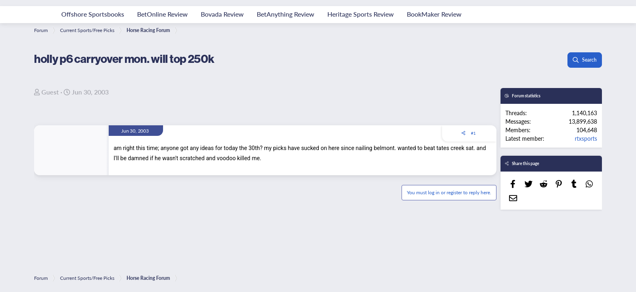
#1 (473, 133)
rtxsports (586, 138)
